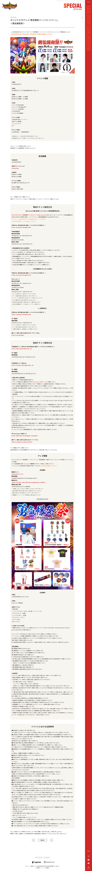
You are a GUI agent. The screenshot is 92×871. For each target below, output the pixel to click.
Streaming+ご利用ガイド (38, 382)
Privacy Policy (46, 857)
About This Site (38, 857)
